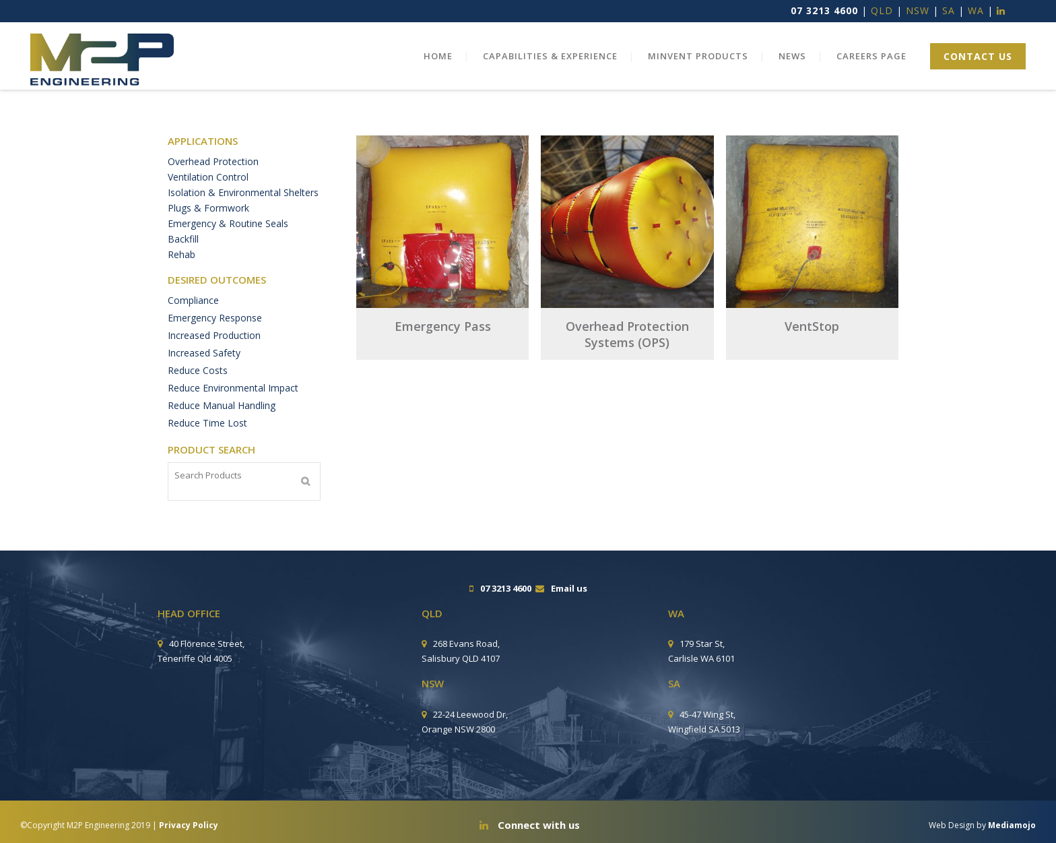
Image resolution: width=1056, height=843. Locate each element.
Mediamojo (1012, 825)
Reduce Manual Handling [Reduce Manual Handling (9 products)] (221, 419)
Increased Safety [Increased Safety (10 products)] (204, 367)
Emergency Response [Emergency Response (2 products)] (215, 331)
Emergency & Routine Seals (228, 232)
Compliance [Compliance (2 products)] (193, 314)
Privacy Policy (188, 825)
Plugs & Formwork (208, 214)
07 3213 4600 (824, 10)
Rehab (181, 267)
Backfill (183, 249)
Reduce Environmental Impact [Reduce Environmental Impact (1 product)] (233, 402)
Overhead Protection (213, 162)
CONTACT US (966, 56)
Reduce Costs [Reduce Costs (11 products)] (198, 384)
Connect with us (530, 825)
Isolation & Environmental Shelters (243, 197)
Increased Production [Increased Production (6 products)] (214, 349)
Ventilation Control (208, 179)
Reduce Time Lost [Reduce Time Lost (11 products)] (207, 437)
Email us (569, 588)
